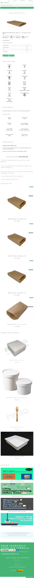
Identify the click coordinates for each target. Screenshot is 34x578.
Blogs (18, 557)
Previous (3, 24)
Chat (9, 0)
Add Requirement (29, 577)
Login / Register (30, 0)
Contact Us (15, 0)
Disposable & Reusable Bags (18, 12)
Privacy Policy (13, 557)
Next (30, 24)
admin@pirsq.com (22, 0)
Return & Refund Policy (25, 557)
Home (11, 12)
